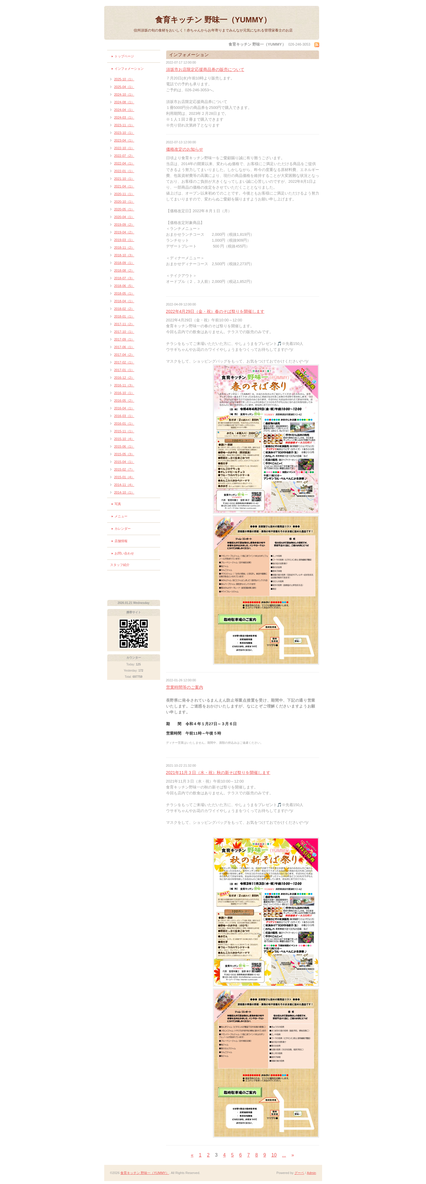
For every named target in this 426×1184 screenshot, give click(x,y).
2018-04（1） (124, 301)
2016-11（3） (124, 385)
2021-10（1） (124, 178)
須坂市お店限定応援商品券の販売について (205, 69)
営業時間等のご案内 (184, 687)
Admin (311, 1173)
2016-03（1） (124, 416)
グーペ (299, 1173)
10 (274, 1155)
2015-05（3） (124, 454)
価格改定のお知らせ (184, 149)
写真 (118, 504)
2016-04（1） (124, 408)
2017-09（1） (124, 339)
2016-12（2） (124, 377)
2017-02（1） (124, 362)
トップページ (124, 56)
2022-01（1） (124, 171)
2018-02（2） (124, 308)
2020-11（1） (124, 194)
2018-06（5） (124, 286)
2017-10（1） (124, 331)
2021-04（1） (124, 186)
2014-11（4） (124, 484)
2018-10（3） (124, 255)
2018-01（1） (124, 316)
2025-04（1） (124, 87)
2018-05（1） (124, 293)
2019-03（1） (124, 240)
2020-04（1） (124, 217)
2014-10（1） (124, 492)
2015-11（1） (124, 431)
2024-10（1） (124, 94)
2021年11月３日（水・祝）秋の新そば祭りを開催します (218, 772)
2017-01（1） (124, 370)
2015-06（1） (124, 446)
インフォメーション (129, 68)
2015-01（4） (124, 477)
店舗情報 (121, 541)
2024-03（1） (124, 117)
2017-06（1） (124, 347)
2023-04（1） (124, 140)
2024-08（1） (124, 102)
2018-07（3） (124, 278)
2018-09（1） (124, 263)
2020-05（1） (124, 209)
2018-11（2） (124, 247)
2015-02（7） (124, 469)
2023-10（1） (124, 132)
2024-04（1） (124, 110)
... (284, 1155)
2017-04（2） (124, 354)
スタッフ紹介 (120, 565)
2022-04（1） (124, 163)
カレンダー (123, 528)
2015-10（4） (124, 439)
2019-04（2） (124, 232)
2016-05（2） (124, 400)
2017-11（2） (124, 324)
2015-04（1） (124, 462)
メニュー (121, 516)
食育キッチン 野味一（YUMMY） (213, 19)
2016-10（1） (124, 393)
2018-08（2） (124, 270)
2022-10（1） (124, 148)
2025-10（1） (124, 79)
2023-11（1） (124, 125)
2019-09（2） (124, 224)
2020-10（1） (124, 201)
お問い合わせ (124, 553)
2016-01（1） (124, 423)
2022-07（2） (124, 155)
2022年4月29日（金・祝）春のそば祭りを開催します (215, 311)
